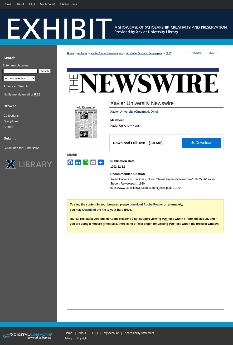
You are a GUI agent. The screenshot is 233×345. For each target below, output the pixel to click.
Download (202, 143)
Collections (11, 115)
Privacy (69, 338)
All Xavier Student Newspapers (144, 53)
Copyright (82, 338)
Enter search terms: (15, 65)
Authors (9, 127)
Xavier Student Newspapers (107, 53)
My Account (111, 333)
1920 (168, 53)
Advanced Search (16, 86)
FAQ (95, 333)
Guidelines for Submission (21, 148)
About (82, 333)
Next (211, 52)
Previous (196, 52)
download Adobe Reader (146, 204)
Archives (82, 53)
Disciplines (11, 121)
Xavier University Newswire (142, 103)
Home (70, 53)
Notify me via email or (22, 94)
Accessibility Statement (139, 333)
